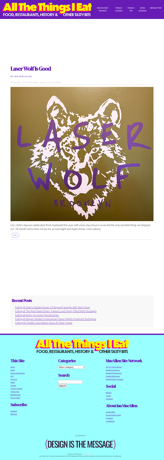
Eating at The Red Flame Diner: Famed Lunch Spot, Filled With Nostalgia (55, 311)
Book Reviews (142, 9)
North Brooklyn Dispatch (114, 379)
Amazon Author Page (113, 415)
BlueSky (109, 393)
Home (13, 367)
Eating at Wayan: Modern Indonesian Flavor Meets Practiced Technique (55, 318)
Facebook (109, 399)
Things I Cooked (118, 9)
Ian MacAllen (23, 76)
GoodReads (110, 421)
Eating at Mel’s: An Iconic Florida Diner (37, 315)
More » (15, 235)
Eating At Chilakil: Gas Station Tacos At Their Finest (43, 322)
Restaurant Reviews (102, 9)
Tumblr (108, 396)
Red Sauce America (113, 370)
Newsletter (155, 8)
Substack (14, 411)
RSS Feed (14, 414)
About (13, 370)
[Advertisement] (82, 40)
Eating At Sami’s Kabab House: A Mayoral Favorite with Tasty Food (52, 307)
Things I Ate (131, 9)
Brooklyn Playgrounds (114, 373)
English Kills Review (113, 376)
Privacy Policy (15, 398)
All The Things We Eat (114, 367)
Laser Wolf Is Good (31, 68)
